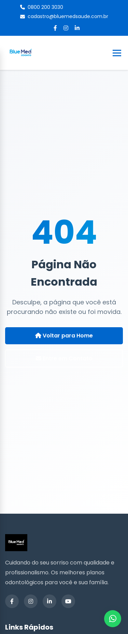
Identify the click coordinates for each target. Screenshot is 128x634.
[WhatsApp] (112, 618)
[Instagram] (65, 28)
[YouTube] (68, 601)
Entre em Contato (64, 358)
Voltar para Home (64, 335)
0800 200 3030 (41, 7)
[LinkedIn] (77, 28)
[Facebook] (55, 28)
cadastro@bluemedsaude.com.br (64, 16)
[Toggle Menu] (117, 53)
